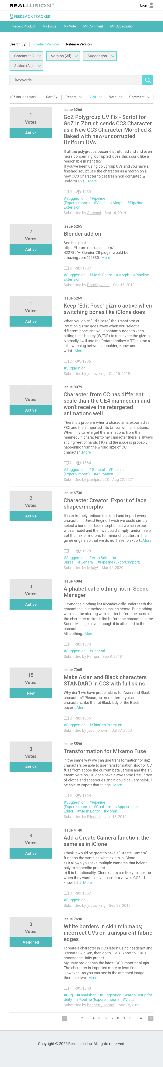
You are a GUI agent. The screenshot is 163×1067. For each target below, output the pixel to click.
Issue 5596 (73, 743)
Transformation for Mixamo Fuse (105, 751)
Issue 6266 (73, 109)
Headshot (87, 995)
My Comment (93, 26)
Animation (104, 474)
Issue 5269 (73, 298)
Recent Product (23, 26)
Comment (139, 97)
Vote (115, 97)
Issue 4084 (73, 581)
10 (130, 1018)
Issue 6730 (73, 493)
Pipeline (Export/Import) (84, 200)
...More (91, 181)
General (98, 469)
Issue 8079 (73, 387)
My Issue (49, 26)
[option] (24, 26)
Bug (69, 995)
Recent (74, 97)
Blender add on (82, 234)
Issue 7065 (73, 670)
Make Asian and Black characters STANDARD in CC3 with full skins (105, 680)
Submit (17, 37)
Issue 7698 (73, 919)
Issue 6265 (73, 226)
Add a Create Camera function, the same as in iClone (106, 840)
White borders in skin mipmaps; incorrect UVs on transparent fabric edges (108, 932)
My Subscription (122, 26)
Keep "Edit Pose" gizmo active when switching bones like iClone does (108, 308)
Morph (118, 203)
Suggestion (76, 198)
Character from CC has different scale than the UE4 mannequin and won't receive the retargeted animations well (107, 404)
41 (142, 1018)
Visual (101, 203)
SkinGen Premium (107, 725)
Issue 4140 (73, 830)
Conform (103, 806)
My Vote (69, 26)
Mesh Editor (102, 275)
